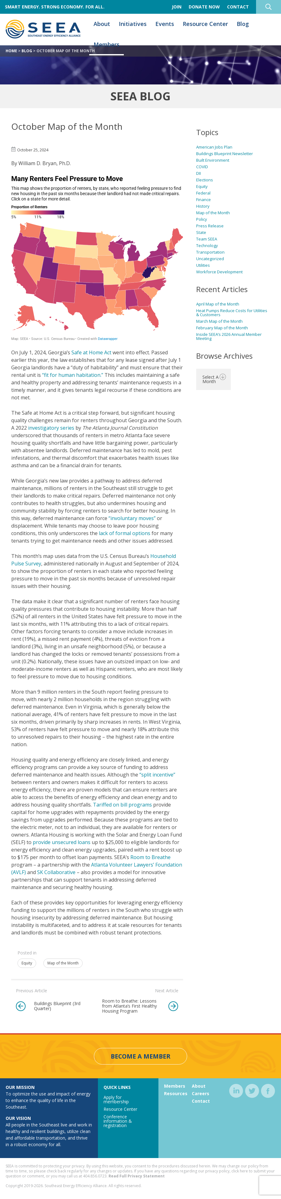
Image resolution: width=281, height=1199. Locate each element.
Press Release (210, 226)
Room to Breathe (150, 857)
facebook (268, 1091)
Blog (243, 24)
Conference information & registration (118, 1121)
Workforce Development (219, 272)
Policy (201, 219)
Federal (203, 193)
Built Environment (212, 160)
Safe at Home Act (91, 352)
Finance (203, 199)
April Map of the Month (217, 304)
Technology (207, 245)
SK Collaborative (56, 872)
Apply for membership (116, 1100)
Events (164, 24)
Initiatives (133, 24)
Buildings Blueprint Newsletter (224, 153)
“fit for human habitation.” (72, 375)
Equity (27, 963)
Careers (200, 1094)
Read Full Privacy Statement (137, 1176)
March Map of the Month (219, 321)
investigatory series (51, 427)
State (201, 232)
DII (198, 173)
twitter (252, 1091)
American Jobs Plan (214, 147)
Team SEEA (206, 239)
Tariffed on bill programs (122, 804)
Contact (201, 1101)
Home (11, 50)
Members (106, 44)
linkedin (236, 1091)
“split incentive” (157, 774)
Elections (204, 180)
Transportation (210, 252)
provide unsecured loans (61, 842)
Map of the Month (63, 963)
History (203, 206)
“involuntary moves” (132, 518)
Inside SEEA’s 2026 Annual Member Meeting (229, 336)
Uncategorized (210, 258)
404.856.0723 (95, 1176)
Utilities (203, 265)
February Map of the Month (222, 328)
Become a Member (140, 1056)
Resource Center (205, 24)
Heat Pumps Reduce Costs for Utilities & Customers (231, 312)
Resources (175, 1094)
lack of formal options (124, 533)
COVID (202, 166)
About (102, 24)
